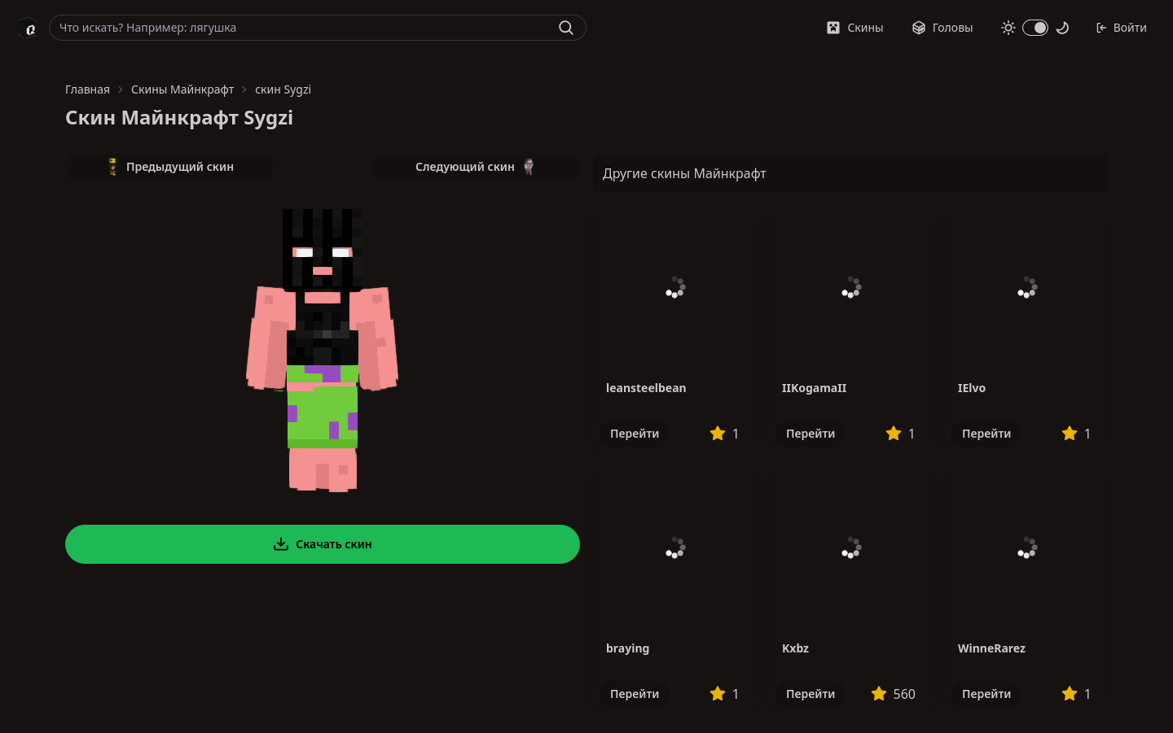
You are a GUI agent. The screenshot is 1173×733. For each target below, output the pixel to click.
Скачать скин (322, 544)
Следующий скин (475, 167)
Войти (1121, 27)
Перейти (634, 433)
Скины (854, 27)
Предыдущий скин (169, 167)
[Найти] (566, 27)
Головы (942, 27)
